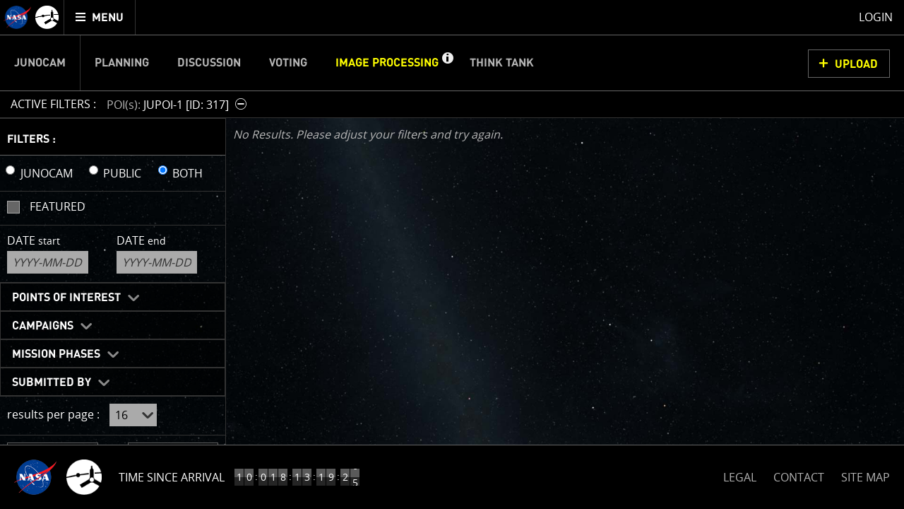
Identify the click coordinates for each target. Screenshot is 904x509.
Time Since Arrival (172, 477)
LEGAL (739, 474)
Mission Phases (56, 354)
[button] (447, 62)
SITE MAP (865, 477)
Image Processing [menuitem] (387, 63)
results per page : (53, 414)
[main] (452, 254)
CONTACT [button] (798, 477)
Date (33, 240)
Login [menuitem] (876, 17)
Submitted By (51, 382)
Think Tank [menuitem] (502, 63)
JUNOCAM (46, 173)
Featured (57, 206)
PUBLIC (122, 173)
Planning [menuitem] (122, 63)
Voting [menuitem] (288, 63)
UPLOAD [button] (856, 64)
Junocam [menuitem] (40, 63)
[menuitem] (100, 17)
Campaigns (42, 326)
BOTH (187, 173)
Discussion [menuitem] (209, 63)
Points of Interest (66, 297)
